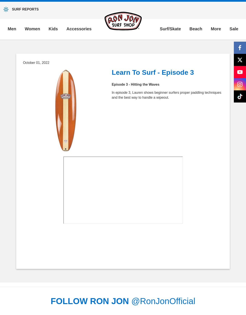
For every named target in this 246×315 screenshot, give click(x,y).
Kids (53, 28)
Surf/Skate (170, 28)
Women (32, 28)
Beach (195, 28)
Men (12, 28)
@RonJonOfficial (163, 301)
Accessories (79, 28)
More (216, 28)
